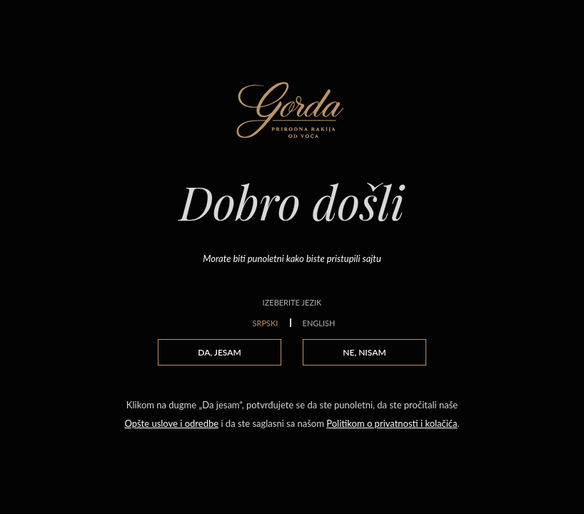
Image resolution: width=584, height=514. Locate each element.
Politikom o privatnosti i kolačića (391, 423)
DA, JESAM (219, 352)
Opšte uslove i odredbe (171, 423)
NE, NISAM (364, 352)
